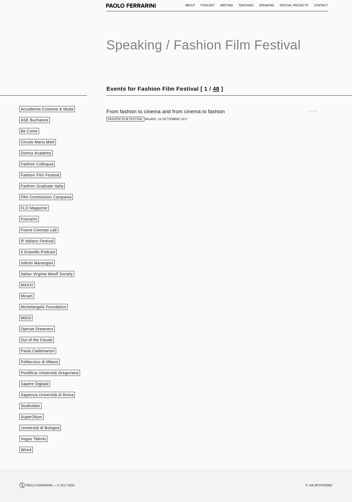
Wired (26, 450)
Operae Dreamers (37, 329)
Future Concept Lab (39, 230)
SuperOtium (31, 417)
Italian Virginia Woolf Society (47, 274)
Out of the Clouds (37, 340)
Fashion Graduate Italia (42, 186)
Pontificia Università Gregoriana (49, 373)
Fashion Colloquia (37, 164)
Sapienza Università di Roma (47, 395)
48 (216, 88)
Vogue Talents (33, 439)
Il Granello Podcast (38, 252)
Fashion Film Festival (40, 175)
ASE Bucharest (34, 120)
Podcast (208, 5)
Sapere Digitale (35, 384)
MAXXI (27, 285)
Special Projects (294, 5)
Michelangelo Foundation (43, 307)
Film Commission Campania (46, 197)
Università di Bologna (40, 428)
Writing (226, 5)
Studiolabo (30, 406)
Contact (321, 5)
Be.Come (29, 131)
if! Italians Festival (37, 241)
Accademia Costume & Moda (47, 109)
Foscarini (29, 219)
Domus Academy (36, 153)
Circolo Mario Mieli (37, 142)
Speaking (266, 5)
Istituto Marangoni (37, 263)
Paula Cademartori (38, 351)
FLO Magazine (34, 208)
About (190, 5)
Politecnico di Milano (39, 362)
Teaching (246, 5)
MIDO (26, 318)
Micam (26, 296)
